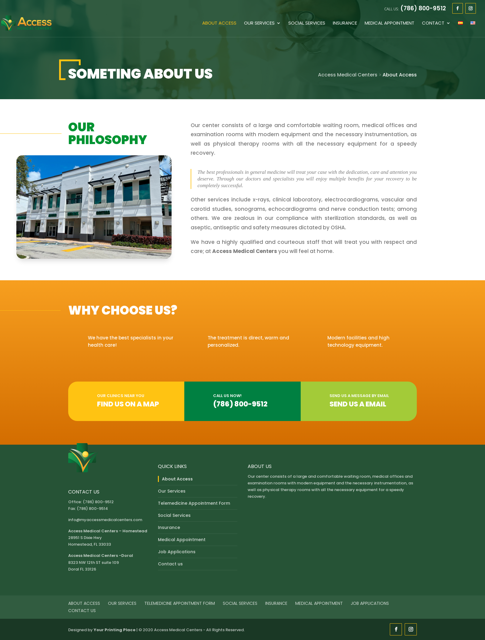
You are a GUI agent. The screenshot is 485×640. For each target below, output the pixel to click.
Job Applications (177, 552)
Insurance (345, 23)
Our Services (259, 23)
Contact (433, 23)
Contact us (170, 564)
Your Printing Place (114, 630)
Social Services (306, 23)
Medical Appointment (389, 23)
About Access (219, 23)
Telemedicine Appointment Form (194, 503)
